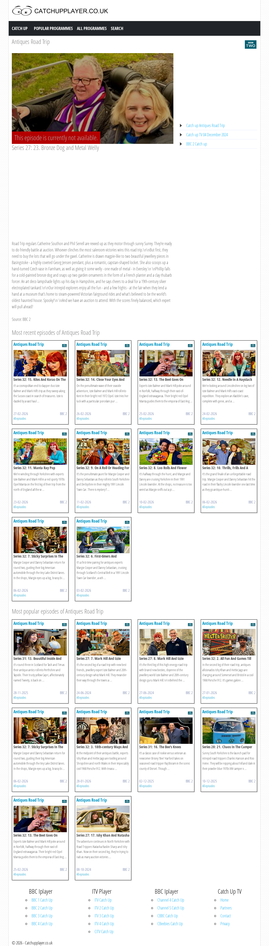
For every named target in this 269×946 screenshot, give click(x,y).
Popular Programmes (53, 28)
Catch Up (20, 28)
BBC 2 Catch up (196, 144)
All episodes (19, 418)
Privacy (225, 924)
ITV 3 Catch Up (104, 916)
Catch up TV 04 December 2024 (207, 135)
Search (117, 28)
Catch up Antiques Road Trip (205, 125)
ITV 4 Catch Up (104, 924)
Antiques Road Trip (31, 41)
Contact (225, 916)
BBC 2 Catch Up (42, 908)
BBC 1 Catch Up (42, 900)
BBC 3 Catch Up (42, 916)
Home (224, 900)
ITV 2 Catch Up (104, 908)
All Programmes (92, 28)
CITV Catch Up (104, 931)
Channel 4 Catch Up (170, 900)
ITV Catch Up (103, 900)
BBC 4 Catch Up (42, 924)
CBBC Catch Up (167, 916)
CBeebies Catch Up (170, 924)
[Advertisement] (92, 191)
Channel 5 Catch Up (170, 908)
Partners (226, 908)
